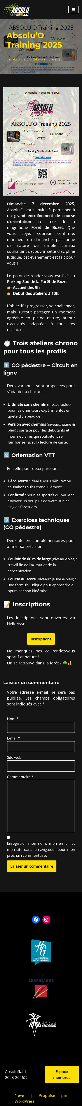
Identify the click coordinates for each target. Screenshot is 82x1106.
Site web (14, 757)
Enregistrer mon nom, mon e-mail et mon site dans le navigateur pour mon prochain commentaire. (41, 849)
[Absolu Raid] (16, 9)
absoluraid (20, 59)
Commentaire (20, 776)
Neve (19, 1095)
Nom (12, 718)
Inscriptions (41, 639)
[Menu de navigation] (73, 9)
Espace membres (61, 1074)
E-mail (13, 738)
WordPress (25, 1101)
